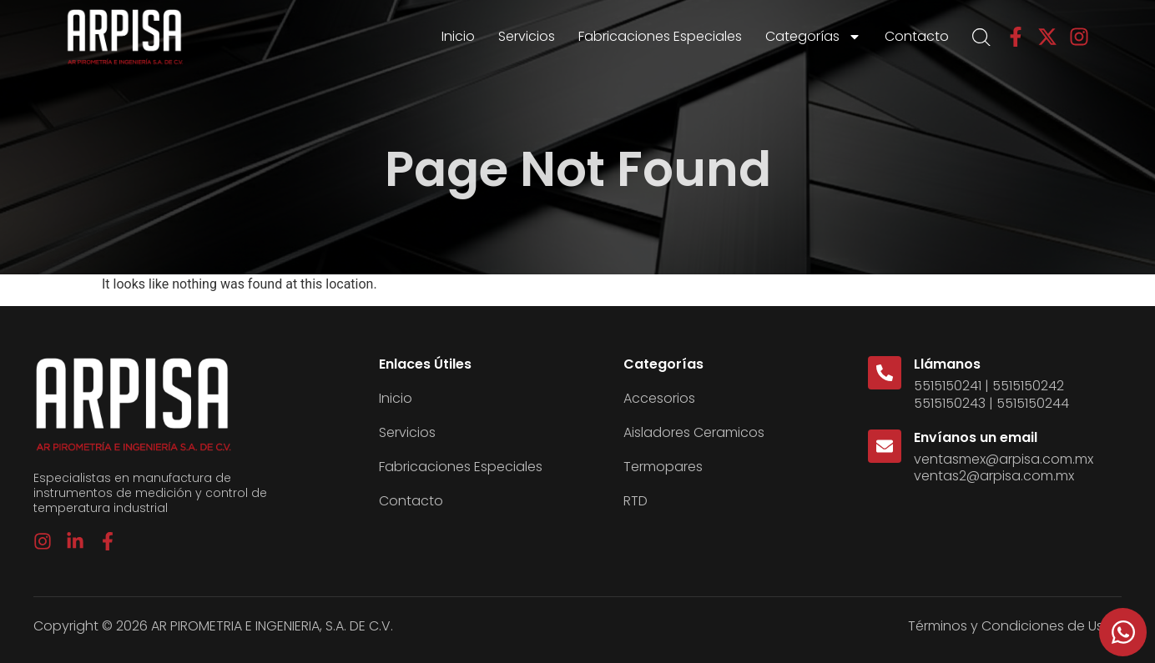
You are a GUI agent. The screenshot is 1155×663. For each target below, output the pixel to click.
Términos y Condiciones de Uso (1010, 625)
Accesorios (659, 398)
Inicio (458, 36)
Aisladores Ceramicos (693, 432)
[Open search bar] (981, 37)
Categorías (813, 37)
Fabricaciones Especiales (660, 36)
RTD (635, 500)
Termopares (663, 466)
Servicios (526, 36)
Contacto (917, 36)
